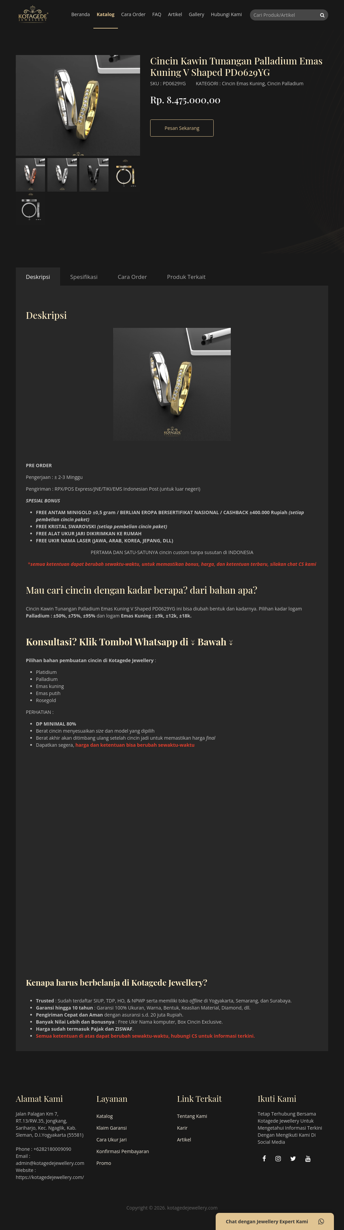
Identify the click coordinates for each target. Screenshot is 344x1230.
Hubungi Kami (226, 14)
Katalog (106, 14)
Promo (103, 1163)
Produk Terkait (186, 277)
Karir (182, 1128)
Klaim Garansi (111, 1128)
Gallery (196, 14)
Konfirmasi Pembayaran (122, 1151)
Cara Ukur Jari (111, 1139)
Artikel (175, 14)
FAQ (156, 14)
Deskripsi (38, 277)
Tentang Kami (192, 1116)
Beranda (80, 14)
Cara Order (133, 14)
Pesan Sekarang (182, 128)
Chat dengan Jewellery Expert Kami (275, 1221)
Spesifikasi (83, 277)
